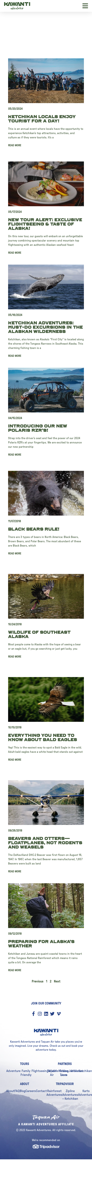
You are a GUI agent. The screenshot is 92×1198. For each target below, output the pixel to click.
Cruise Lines (64, 1073)
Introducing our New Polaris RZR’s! (37, 428)
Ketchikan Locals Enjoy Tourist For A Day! (42, 119)
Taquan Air (52, 1073)
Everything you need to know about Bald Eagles (42, 737)
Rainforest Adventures (54, 1093)
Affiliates (76, 1071)
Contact (41, 1091)
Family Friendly (26, 1073)
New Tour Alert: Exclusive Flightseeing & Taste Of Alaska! (45, 224)
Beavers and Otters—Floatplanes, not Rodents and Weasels (45, 843)
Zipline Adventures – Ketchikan (70, 1095)
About (10, 1091)
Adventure (13, 1071)
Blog (22, 1091)
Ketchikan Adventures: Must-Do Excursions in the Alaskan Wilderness (45, 327)
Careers (30, 1091)
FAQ (17, 1091)
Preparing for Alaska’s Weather (41, 943)
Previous (37, 981)
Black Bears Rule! (33, 529)
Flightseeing (40, 1071)
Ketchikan (85, 1071)
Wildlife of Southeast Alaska (39, 634)
